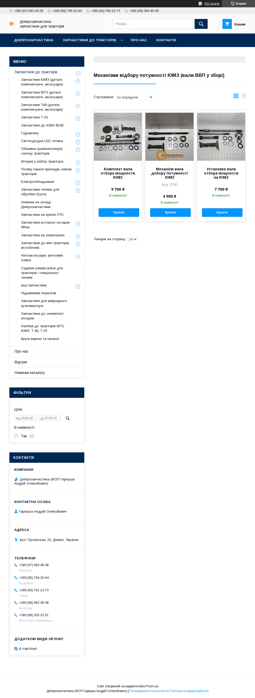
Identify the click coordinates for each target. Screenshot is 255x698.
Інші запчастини (34, 285)
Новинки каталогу (30, 373)
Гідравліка (30, 133)
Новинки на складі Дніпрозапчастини (36, 204)
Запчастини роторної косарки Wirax (45, 224)
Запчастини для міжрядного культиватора (44, 303)
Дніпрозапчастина (33, 40)
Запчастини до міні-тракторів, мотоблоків (45, 245)
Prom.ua (152, 686)
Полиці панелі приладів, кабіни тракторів (46, 171)
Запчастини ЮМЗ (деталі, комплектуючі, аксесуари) (42, 82)
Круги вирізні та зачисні (40, 339)
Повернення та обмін (101, 54)
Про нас (139, 40)
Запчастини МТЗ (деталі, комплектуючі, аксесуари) (42, 94)
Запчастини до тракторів (89, 40)
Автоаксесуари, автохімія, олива (42, 257)
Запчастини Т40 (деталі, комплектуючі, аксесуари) (42, 107)
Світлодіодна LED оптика (42, 141)
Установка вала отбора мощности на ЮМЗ (221, 173)
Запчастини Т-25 (34, 117)
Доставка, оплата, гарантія (42, 54)
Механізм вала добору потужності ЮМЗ (169, 173)
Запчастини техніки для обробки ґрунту (40, 191)
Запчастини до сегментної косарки (42, 316)
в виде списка (243, 97)
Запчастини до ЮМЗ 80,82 (42, 125)
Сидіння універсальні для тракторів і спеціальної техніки (42, 272)
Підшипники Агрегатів (38, 293)
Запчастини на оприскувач (43, 235)
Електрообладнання (37, 182)
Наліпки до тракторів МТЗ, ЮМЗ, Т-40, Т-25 (43, 328)
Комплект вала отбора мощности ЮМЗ (118, 173)
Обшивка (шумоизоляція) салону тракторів (42, 151)
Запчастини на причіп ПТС (42, 215)
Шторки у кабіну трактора (42, 161)
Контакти (166, 40)
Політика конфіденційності (189, 691)
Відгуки (21, 362)
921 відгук (212, 3)
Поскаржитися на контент (148, 691)
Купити (118, 212)
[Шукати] (201, 24)
